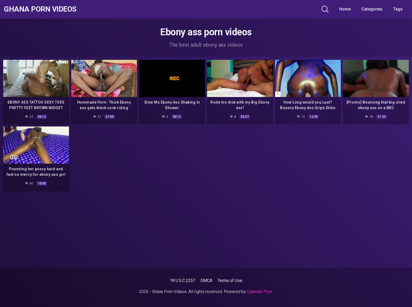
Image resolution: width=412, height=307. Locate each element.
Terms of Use (230, 280)
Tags (398, 9)
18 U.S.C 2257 (182, 280)
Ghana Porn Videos (40, 9)
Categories (372, 9)
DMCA (206, 280)
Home (345, 9)
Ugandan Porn (259, 291)
